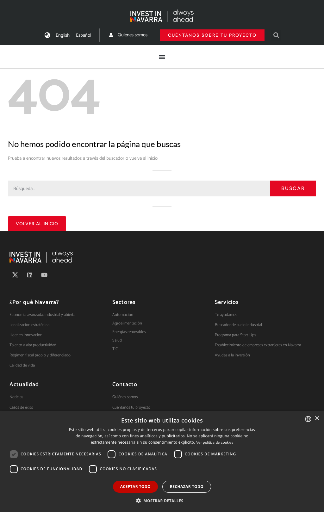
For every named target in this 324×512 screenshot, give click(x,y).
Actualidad (24, 384)
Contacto (124, 384)
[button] (276, 35)
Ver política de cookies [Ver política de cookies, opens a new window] (214, 443)
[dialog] (162, 461)
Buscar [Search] (293, 188)
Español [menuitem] (83, 35)
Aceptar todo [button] (135, 486)
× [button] (317, 418)
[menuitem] (63, 35)
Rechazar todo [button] (186, 486)
